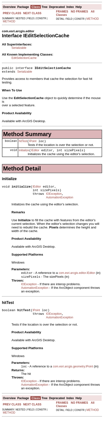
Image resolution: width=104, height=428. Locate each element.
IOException (54, 199)
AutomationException (59, 203)
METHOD (9, 21)
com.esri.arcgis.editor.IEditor (77, 279)
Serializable (19, 48)
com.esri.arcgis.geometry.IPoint (73, 376)
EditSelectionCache (24, 58)
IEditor (35, 153)
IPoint (32, 143)
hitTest (23, 143)
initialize (24, 153)
